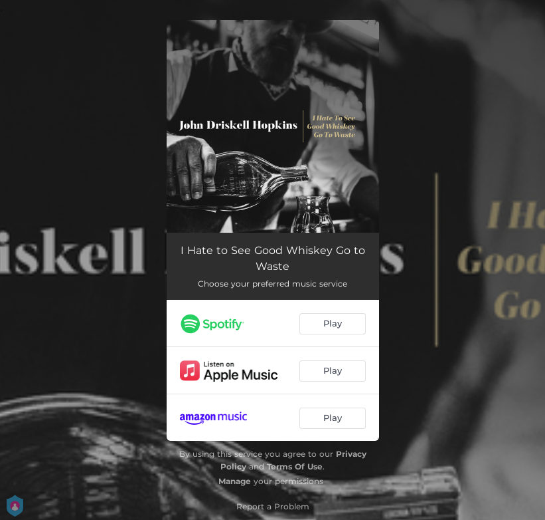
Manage (234, 481)
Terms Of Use (295, 466)
